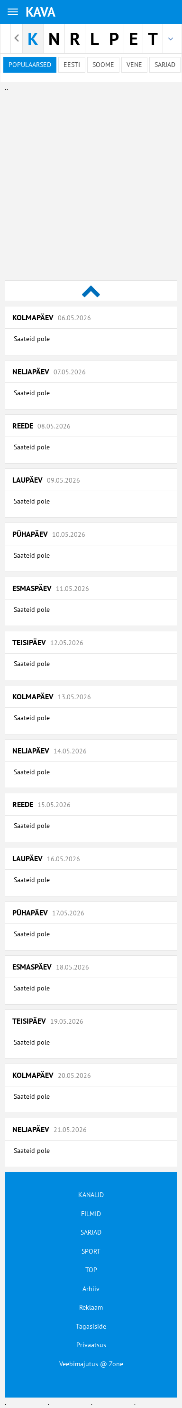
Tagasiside (91, 1326)
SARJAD (91, 1232)
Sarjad (165, 64)
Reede (41, 425)
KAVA (40, 11)
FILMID (91, 1213)
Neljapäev (49, 371)
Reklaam (91, 1307)
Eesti (72, 64)
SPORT (91, 1251)
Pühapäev (48, 534)
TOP (91, 1269)
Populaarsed (30, 64)
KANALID (91, 1194)
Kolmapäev (51, 317)
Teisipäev (47, 642)
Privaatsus (91, 1344)
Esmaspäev (50, 588)
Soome (103, 64)
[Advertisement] (89, 182)
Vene (134, 64)
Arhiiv (91, 1288)
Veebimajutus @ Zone (91, 1363)
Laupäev (46, 480)
